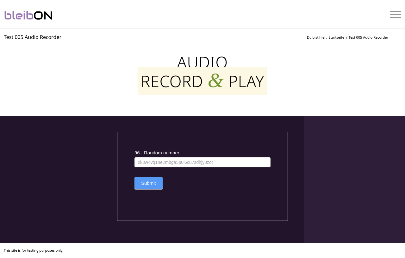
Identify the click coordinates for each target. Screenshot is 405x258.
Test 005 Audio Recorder (32, 37)
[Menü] (393, 14)
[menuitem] (393, 14)
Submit (148, 183)
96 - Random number (156, 152)
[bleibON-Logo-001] (48, 14)
